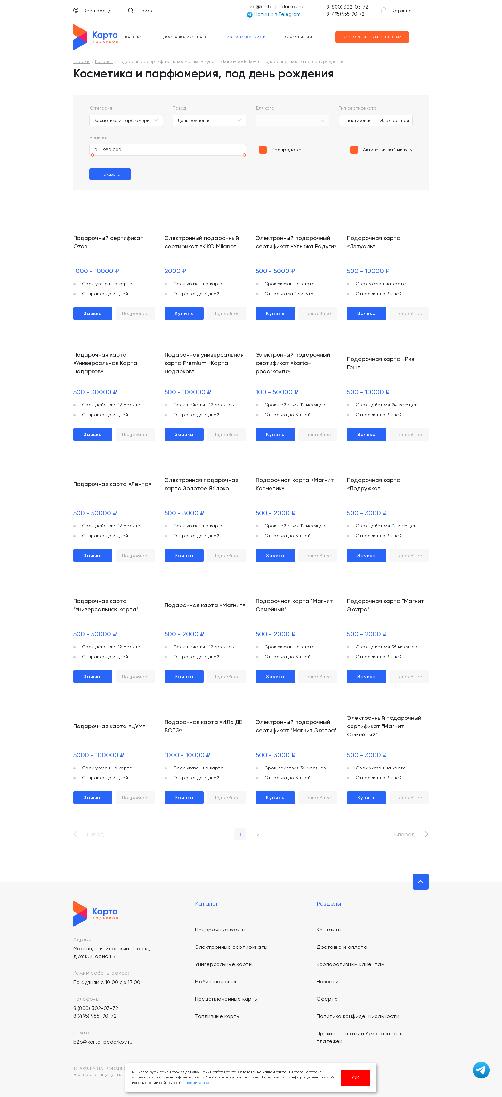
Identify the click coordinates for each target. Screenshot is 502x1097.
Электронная (394, 120)
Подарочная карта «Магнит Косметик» (295, 484)
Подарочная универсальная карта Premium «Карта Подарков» (204, 363)
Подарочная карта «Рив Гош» (380, 362)
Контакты (329, 930)
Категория (100, 107)
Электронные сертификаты (231, 947)
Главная (81, 61)
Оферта (327, 999)
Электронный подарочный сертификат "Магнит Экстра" (296, 726)
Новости (327, 982)
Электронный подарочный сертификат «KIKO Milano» (202, 241)
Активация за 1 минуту (388, 150)
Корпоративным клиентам (372, 37)
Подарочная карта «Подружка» (374, 484)
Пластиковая (357, 120)
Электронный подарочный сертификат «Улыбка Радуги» (296, 241)
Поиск (140, 10)
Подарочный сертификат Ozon (108, 241)
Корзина (396, 10)
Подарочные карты (220, 930)
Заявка (93, 313)
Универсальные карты (223, 964)
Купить (184, 313)
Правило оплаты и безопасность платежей (359, 1037)
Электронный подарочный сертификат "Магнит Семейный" (384, 726)
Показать (110, 174)
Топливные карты (217, 1016)
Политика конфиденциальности (358, 1016)
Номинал (99, 137)
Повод (179, 107)
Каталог (134, 37)
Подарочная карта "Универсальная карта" (105, 605)
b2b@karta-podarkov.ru (275, 7)
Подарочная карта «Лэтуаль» (374, 241)
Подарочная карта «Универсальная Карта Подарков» (105, 363)
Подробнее (135, 313)
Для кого (265, 107)
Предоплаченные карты (226, 999)
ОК (355, 1078)
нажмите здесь (199, 1083)
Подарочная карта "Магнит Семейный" (294, 605)
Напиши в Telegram (274, 14)
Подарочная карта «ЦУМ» (109, 726)
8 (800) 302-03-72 (347, 7)
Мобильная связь (216, 982)
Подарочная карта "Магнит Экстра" (385, 605)
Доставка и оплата (185, 37)
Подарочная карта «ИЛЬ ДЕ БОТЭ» (203, 726)
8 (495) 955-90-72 (345, 14)
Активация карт (246, 37)
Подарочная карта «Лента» (112, 484)
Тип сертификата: (358, 107)
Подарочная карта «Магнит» (205, 605)
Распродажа (287, 150)
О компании (298, 37)
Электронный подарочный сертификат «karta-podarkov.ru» (293, 363)
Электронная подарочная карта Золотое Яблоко (201, 484)
